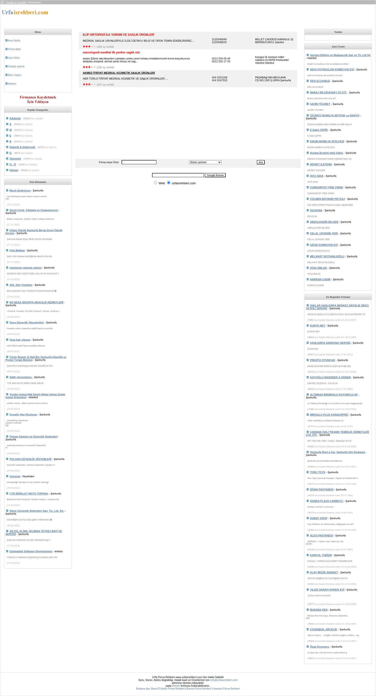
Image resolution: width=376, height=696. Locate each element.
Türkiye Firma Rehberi (172, 688)
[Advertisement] (165, 15)
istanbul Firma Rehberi (226, 688)
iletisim (12, 83)
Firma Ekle (14, 49)
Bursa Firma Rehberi (199, 688)
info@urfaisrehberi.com (224, 680)
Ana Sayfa (14, 40)
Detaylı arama (16, 66)
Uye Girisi (14, 57)
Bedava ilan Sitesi (146, 688)
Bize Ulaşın (15, 75)
